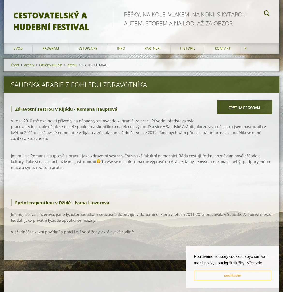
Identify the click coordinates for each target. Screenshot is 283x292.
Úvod (18, 48)
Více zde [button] (254, 263)
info (121, 48)
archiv (29, 65)
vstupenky (88, 48)
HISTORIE (187, 48)
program (50, 48)
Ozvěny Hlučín (50, 65)
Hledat (267, 14)
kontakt (223, 48)
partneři (153, 48)
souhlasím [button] (232, 275)
